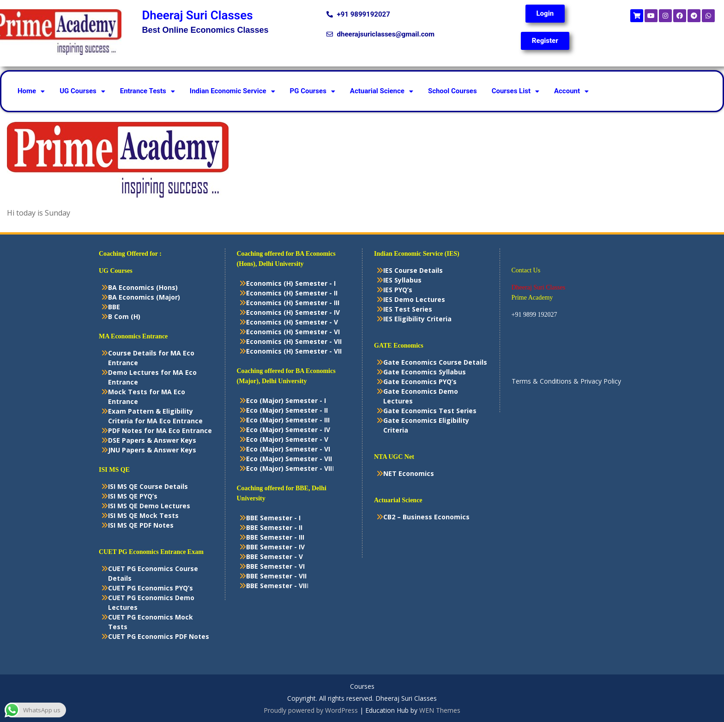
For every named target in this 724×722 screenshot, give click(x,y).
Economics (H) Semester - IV (293, 312)
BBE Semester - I (273, 517)
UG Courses (82, 91)
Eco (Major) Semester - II (287, 410)
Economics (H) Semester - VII (294, 341)
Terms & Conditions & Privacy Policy (566, 381)
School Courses (452, 91)
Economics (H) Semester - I (291, 283)
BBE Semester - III (275, 537)
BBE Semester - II (274, 527)
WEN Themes (439, 710)
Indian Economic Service (232, 91)
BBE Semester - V (274, 556)
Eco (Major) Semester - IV (288, 429)
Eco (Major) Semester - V (287, 439)
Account (571, 91)
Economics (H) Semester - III (292, 302)
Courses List (515, 91)
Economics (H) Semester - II (292, 293)
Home (31, 91)
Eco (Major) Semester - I (286, 400)
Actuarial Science (381, 91)
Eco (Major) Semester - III (288, 419)
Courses (362, 687)
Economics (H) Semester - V (292, 322)
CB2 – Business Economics (426, 516)
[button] (31, 91)
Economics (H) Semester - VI (293, 331)
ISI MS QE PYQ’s (132, 496)
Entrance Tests (147, 91)
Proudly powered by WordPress (311, 710)
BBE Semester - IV (275, 546)
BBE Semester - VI (275, 566)
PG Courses (312, 91)
